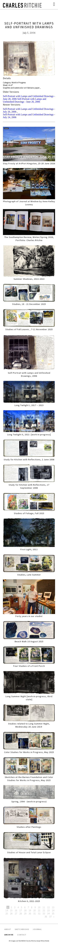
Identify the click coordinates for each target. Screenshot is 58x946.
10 (39, 907)
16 (16, 910)
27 (16, 913)
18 (25, 910)
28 (20, 913)
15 (11, 910)
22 (44, 910)
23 (48, 910)
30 (30, 913)
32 (39, 913)
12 (48, 907)
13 (53, 907)
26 (11, 913)
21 (39, 910)
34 (48, 913)
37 (50, 916)
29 (25, 913)
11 (44, 907)
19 (30, 910)
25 (6, 913)
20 (34, 910)
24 (53, 910)
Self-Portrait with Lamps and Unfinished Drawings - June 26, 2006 (24, 100)
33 (44, 913)
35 (53, 913)
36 (46, 916)
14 (6, 910)
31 (34, 913)
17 (20, 910)
